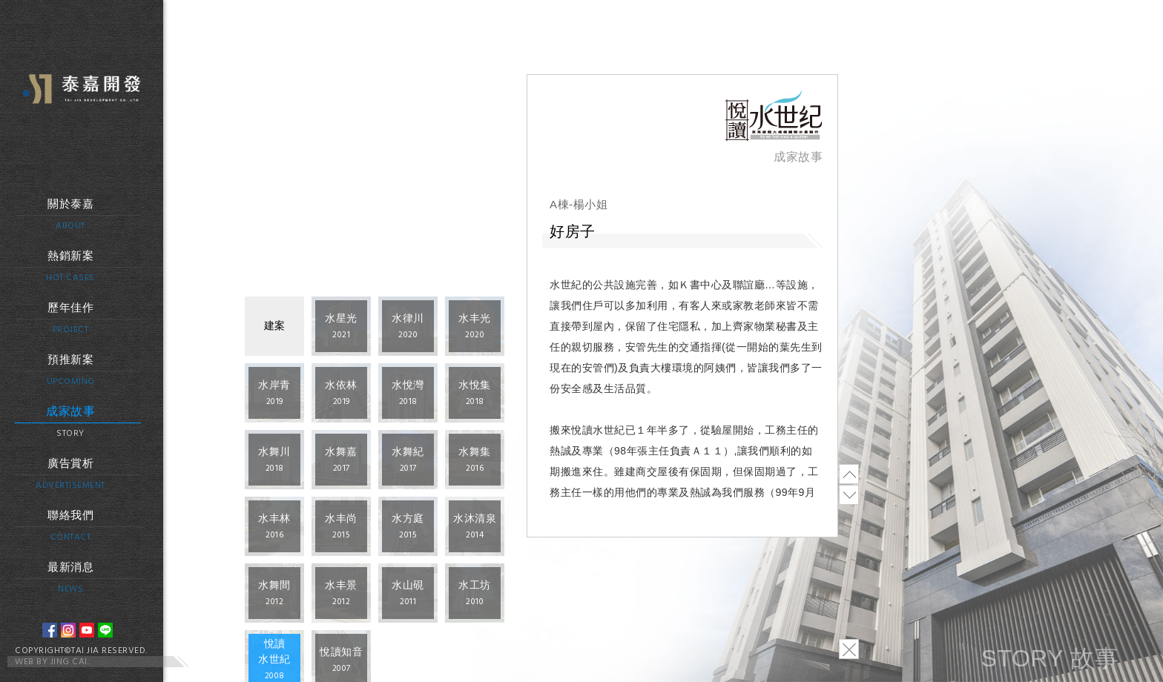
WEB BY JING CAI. (52, 662)
